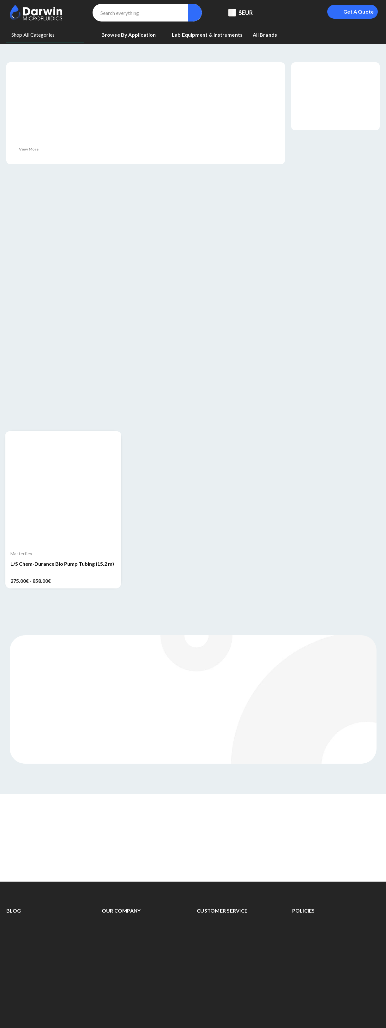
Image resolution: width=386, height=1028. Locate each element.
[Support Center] (276, 12)
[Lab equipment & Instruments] (207, 34)
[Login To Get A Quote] (352, 12)
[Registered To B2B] (292, 12)
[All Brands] (265, 34)
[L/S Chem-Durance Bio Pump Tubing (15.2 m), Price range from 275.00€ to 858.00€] (63, 489)
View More (29, 149)
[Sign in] (308, 12)
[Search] (195, 13)
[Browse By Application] (131, 34)
